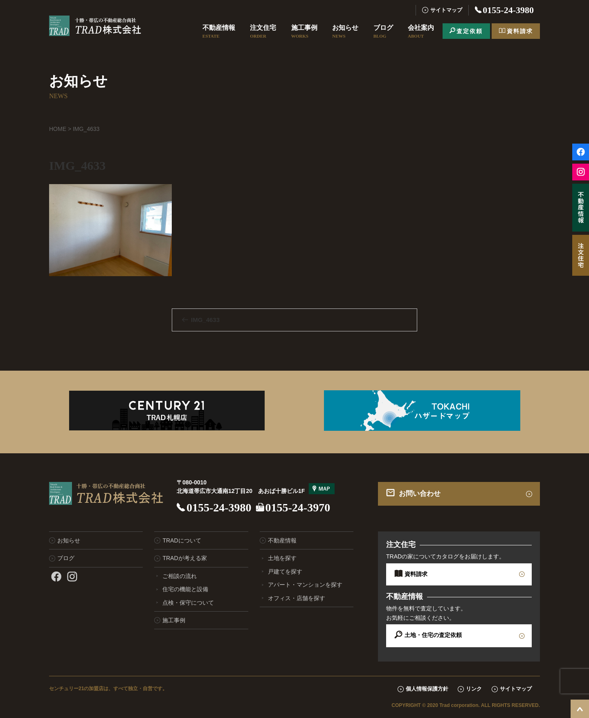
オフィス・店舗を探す (296, 598)
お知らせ (345, 32)
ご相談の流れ (179, 576)
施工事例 (304, 32)
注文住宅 (263, 32)
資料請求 (520, 31)
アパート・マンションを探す (305, 584)
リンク (474, 689)
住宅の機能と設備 (185, 589)
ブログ (383, 32)
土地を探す (282, 558)
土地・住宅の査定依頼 (433, 635)
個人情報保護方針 (427, 689)
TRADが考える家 (184, 558)
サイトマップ (446, 10)
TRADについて (181, 540)
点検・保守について (188, 602)
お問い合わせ (420, 493)
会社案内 (421, 32)
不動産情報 (218, 32)
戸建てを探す (285, 571)
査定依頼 (469, 31)
